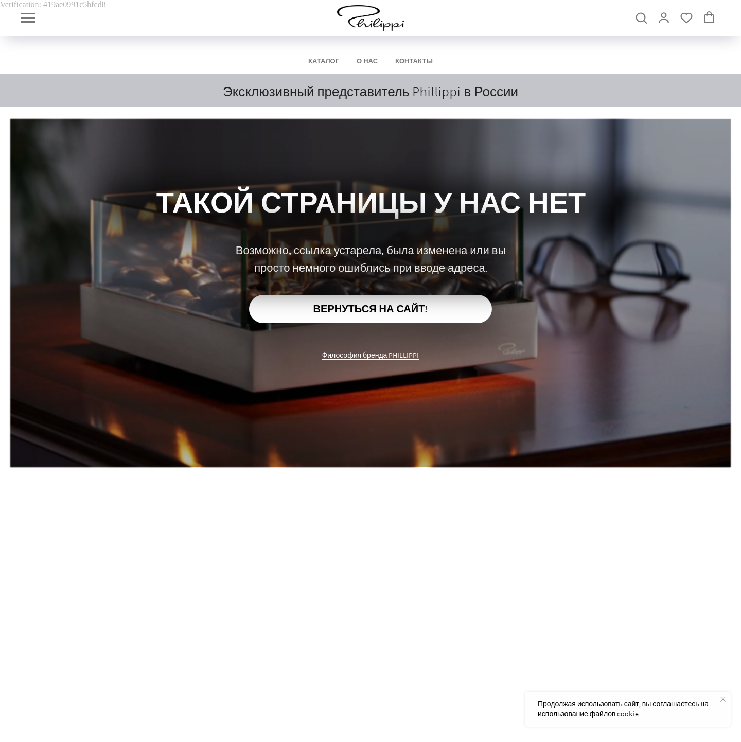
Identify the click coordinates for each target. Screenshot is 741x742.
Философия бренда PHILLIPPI (370, 355)
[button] (641, 17)
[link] (664, 17)
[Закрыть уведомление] (723, 699)
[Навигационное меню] (28, 18)
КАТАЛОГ (323, 61)
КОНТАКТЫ (414, 61)
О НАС (367, 61)
